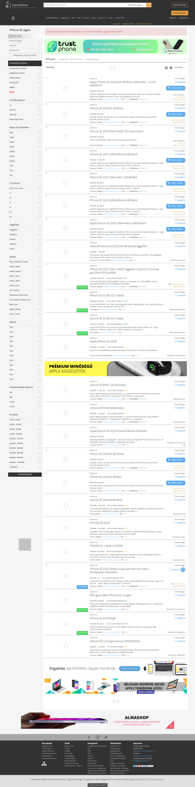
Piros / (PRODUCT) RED (24, 262)
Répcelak (93, 632)
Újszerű (24, 110)
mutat (127, 99)
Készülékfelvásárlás (143, 24)
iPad (79, 18)
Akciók (110, 18)
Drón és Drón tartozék (95, 766)
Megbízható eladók (24, 73)
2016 (24, 341)
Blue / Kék (24, 304)
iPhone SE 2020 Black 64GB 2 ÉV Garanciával (116, 131)
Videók (67, 748)
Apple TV (101, 18)
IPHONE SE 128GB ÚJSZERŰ (106, 546)
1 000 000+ (24, 467)
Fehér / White (24, 266)
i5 (24, 198)
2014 (24, 332)
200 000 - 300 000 (24, 448)
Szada (92, 514)
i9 (24, 207)
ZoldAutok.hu (47, 756)
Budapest (93, 99)
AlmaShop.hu (47, 748)
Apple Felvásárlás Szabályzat (117, 779)
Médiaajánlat (115, 748)
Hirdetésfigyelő (25, 474)
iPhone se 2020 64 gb (103, 618)
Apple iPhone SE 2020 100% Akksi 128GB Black (118, 223)
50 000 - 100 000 (24, 434)
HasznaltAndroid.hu (49, 758)
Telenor (24, 239)
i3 (24, 193)
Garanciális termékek (24, 68)
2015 (24, 336)
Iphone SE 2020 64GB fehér (106, 500)
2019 (24, 355)
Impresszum (115, 746)
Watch (93, 18)
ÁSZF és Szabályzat (117, 756)
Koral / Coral (24, 314)
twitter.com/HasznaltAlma (143, 756)
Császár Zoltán (180, 356)
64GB (24, 147)
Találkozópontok (128, 24)
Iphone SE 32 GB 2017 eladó (107, 318)
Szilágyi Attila (180, 632)
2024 (24, 379)
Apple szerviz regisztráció (119, 771)
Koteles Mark (181, 655)
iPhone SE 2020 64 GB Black (106, 108)
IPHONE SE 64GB (100, 523)
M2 (24, 217)
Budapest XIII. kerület (97, 260)
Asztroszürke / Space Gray (24, 300)
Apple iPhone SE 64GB (103, 341)
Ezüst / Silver (24, 276)
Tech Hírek (69, 753)
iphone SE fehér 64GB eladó (106, 408)
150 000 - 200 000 (24, 443)
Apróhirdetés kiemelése (119, 768)
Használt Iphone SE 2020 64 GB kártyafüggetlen (118, 246)
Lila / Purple (24, 290)
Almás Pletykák (70, 761)
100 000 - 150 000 (24, 438)
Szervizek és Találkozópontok (116, 784)
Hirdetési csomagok (117, 766)
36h (24, 397)
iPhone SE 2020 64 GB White (107, 454)
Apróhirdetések (52, 18)
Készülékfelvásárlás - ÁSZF (118, 759)
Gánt (91, 310)
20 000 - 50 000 (24, 429)
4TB (24, 175)
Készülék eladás (179, 5)
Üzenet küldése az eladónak (112, 99)
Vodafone (24, 234)
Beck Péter (181, 310)
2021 (24, 365)
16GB (24, 137)
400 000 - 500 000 (24, 457)
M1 (24, 212)
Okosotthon (91, 763)
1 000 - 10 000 (24, 420)
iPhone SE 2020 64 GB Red (105, 477)
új (24, 105)
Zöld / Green (24, 285)
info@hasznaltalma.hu (141, 761)
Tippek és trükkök (71, 763)
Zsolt (183, 399)
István (183, 537)
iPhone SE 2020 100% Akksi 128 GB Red (113, 177)
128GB (24, 151)
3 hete (24, 406)
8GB (24, 132)
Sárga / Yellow (24, 309)
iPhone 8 (12, 45)
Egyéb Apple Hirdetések (96, 771)
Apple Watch (92, 761)
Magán (24, 87)
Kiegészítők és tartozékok (97, 746)
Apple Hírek (119, 18)
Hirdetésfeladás (179, 13)
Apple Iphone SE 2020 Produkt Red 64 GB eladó (118, 431)
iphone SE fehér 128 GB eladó (108, 385)
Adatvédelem (115, 751)
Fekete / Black (24, 271)
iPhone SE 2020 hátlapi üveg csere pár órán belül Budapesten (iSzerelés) (119, 570)
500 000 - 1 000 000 (24, 462)
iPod (89, 753)
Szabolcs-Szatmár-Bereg (98, 356)
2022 (24, 370)
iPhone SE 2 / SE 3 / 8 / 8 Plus (25, 55)
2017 (24, 346)
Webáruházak (24, 78)
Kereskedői (24, 82)
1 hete (24, 402)
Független (24, 230)
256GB (24, 156)
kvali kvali (182, 260)
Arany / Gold (24, 281)
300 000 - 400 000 (24, 453)
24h (24, 392)
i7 (24, 202)
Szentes (92, 537)
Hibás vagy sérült (24, 119)
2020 (24, 360)
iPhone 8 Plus (14, 50)
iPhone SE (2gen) (135, 5)
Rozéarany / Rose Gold (24, 295)
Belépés (173, 18)
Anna (183, 514)
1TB (24, 166)
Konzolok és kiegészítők (96, 768)
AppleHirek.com (48, 751)
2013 (24, 327)
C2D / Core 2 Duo (24, 188)
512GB (24, 161)
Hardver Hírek (70, 758)
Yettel (24, 249)
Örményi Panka (180, 609)
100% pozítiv (142, 99)
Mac (73, 18)
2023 (24, 374)
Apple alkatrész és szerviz (97, 773)
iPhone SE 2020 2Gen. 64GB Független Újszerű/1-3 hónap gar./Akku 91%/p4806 (124, 271)
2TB (24, 170)
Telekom (24, 244)
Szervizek (116, 24)
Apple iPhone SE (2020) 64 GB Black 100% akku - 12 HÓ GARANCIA (123, 84)
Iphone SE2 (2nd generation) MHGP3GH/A (115, 641)
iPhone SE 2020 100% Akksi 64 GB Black (113, 154)
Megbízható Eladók (117, 763)
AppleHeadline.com (49, 753)
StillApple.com (47, 746)
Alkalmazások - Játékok (74, 766)
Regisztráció (183, 18)
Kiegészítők (64, 18)
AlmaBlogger (69, 756)
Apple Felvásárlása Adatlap (117, 774)
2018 (24, 351)
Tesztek (67, 751)
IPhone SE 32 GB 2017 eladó (107, 295)
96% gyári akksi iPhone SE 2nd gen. (111, 595)
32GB (24, 142)
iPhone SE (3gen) (15, 41)
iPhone (86, 18)
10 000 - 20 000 (24, 424)
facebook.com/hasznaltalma (144, 751)
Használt (24, 114)
